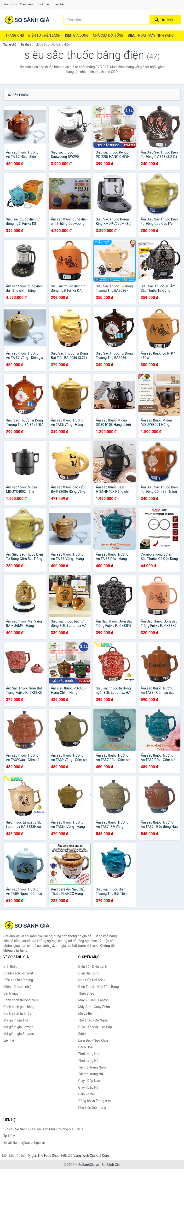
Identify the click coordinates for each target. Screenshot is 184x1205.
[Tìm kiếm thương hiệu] (106, 19)
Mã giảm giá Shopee (18, 1034)
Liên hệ (59, 4)
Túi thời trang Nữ (90, 1074)
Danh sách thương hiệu (20, 1000)
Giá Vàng (74, 1156)
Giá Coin (102, 1156)
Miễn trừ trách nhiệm (18, 987)
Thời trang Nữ (88, 1061)
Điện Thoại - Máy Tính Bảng (150, 35)
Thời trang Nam (90, 1054)
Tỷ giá (31, 1156)
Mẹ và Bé (85, 1013)
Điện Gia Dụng (76, 35)
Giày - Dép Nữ (88, 1087)
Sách (82, 1034)
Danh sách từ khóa (17, 1013)
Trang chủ (10, 4)
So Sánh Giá (111, 1165)
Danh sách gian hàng (18, 1007)
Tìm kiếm (165, 19)
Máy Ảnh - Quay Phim (94, 1007)
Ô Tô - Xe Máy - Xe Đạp (95, 1027)
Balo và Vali (87, 1094)
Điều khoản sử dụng (18, 980)
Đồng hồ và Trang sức (94, 1101)
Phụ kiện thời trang (92, 1108)
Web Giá (88, 1156)
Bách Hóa (85, 1047)
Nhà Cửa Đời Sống (108, 35)
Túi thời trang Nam (92, 1067)
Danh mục (27, 4)
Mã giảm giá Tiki (15, 1020)
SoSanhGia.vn (88, 1165)
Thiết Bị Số (86, 993)
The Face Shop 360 (51, 1156)
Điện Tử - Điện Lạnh (44, 35)
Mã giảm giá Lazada (18, 1027)
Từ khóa (26, 44)
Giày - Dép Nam (89, 1081)
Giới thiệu (43, 4)
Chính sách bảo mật (18, 973)
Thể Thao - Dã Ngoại (93, 1020)
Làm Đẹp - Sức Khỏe (93, 1040)
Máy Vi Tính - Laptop (93, 1000)
